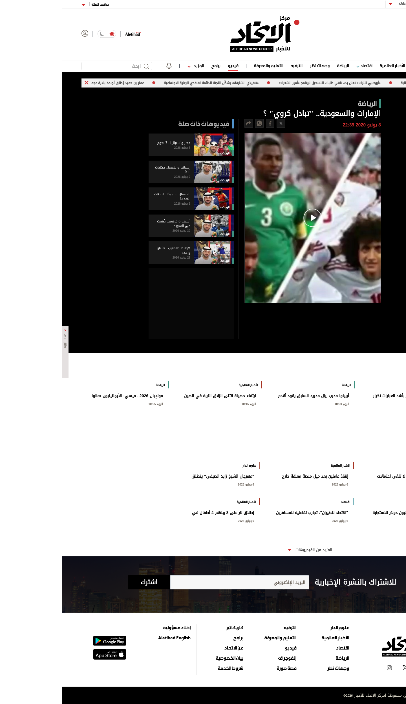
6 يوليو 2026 (372, 484)
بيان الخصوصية (168, 658)
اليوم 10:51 (373, 403)
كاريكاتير (173, 627)
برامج (154, 65)
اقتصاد (302, 65)
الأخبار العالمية (330, 65)
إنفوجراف (226, 658)
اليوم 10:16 (187, 403)
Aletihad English (112, 637)
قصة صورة (225, 668)
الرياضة (281, 65)
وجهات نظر (258, 65)
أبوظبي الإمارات (346, 3)
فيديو (171, 65)
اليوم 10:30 (280, 403)
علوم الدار (358, 65)
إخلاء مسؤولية (115, 627)
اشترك (87, 582)
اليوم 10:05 (94, 403)
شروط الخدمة (169, 668)
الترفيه (234, 65)
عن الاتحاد (172, 648)
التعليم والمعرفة (206, 65)
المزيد (134, 65)
